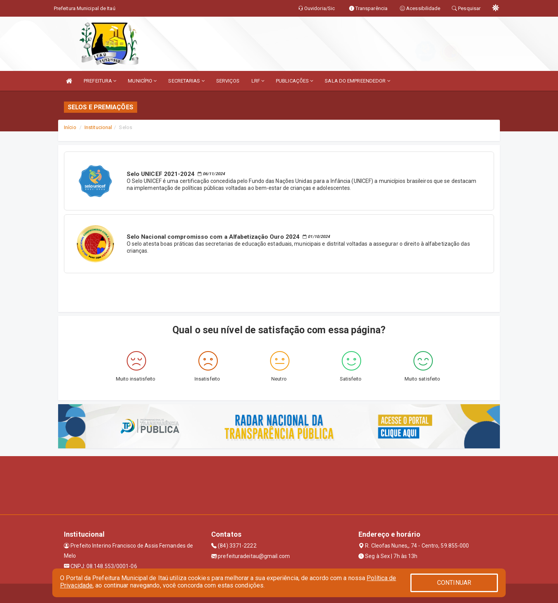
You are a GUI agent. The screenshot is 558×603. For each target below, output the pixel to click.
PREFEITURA (100, 81)
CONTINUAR (454, 582)
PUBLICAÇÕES (294, 81)
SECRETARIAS (186, 81)
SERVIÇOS (228, 81)
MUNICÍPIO (142, 81)
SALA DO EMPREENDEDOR (357, 81)
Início (70, 127)
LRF (258, 81)
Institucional (98, 127)
